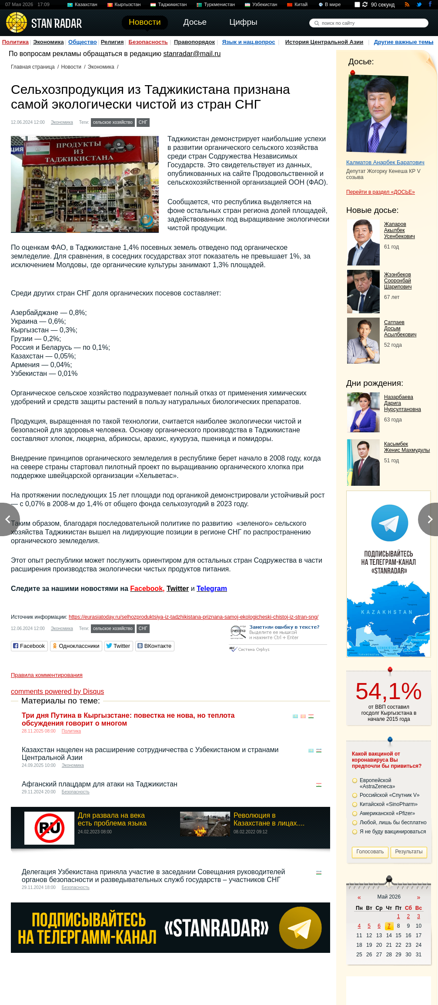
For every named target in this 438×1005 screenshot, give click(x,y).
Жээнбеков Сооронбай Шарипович (398, 281)
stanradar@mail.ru (192, 53)
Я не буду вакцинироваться (393, 832)
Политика (15, 42)
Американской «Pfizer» (387, 813)
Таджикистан (172, 4)
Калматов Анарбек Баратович (385, 162)
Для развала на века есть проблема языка (112, 819)
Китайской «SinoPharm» (389, 804)
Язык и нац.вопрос (248, 42)
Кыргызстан (128, 4)
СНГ (143, 122)
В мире (333, 4)
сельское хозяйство (113, 122)
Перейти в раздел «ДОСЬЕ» (380, 192)
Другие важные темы (404, 42)
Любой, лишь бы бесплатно (393, 822)
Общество (82, 42)
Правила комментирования (47, 675)
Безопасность (148, 42)
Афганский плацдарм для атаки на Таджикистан (99, 784)
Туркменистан (219, 4)
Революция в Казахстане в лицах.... (269, 819)
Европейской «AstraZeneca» (377, 783)
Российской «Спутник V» (390, 795)
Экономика (48, 42)
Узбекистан (264, 4)
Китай (301, 4)
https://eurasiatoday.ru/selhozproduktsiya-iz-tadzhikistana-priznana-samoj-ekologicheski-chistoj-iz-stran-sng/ (193, 617)
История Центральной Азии (324, 42)
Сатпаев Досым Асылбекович (400, 328)
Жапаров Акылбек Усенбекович (399, 230)
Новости (71, 67)
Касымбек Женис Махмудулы (407, 447)
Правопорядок (194, 42)
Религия (112, 42)
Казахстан (86, 4)
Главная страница (33, 67)
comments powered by (57, 691)
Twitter (178, 588)
